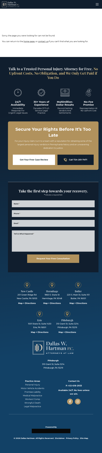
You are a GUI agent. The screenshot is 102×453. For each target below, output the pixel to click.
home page (29, 41)
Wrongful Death (33, 403)
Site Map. (84, 438)
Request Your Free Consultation (53, 258)
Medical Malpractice (32, 395)
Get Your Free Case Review (34, 160)
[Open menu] (97, 4)
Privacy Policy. (72, 438)
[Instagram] (78, 401)
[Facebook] (70, 401)
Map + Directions (27, 303)
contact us (43, 41)
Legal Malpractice (32, 406)
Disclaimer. (60, 438)
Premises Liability (33, 392)
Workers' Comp (32, 399)
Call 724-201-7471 (75, 159)
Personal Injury (32, 385)
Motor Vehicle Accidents (32, 388)
